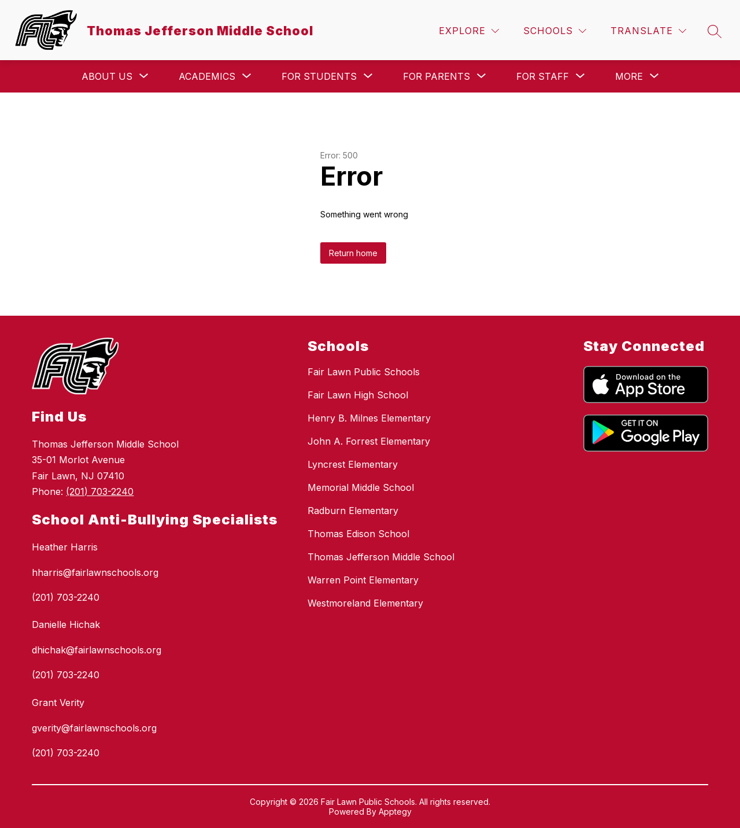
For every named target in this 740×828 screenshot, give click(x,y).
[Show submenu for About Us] (107, 76)
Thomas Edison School (358, 533)
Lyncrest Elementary (353, 464)
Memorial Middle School (361, 487)
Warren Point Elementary (363, 580)
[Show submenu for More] (629, 76)
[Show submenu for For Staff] (542, 76)
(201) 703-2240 (100, 491)
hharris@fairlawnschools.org (95, 572)
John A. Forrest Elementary (369, 441)
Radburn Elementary (353, 510)
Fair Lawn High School (358, 395)
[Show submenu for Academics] (207, 76)
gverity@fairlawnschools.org (94, 728)
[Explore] (469, 31)
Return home (353, 253)
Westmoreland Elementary (365, 603)
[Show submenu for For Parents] (436, 76)
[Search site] (715, 31)
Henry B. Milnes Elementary (369, 418)
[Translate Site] (648, 31)
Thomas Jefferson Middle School (381, 557)
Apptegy (395, 811)
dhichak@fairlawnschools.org (96, 650)
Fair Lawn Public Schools (364, 372)
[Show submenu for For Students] (319, 76)
